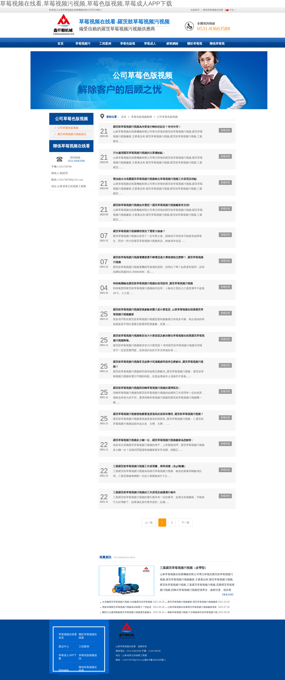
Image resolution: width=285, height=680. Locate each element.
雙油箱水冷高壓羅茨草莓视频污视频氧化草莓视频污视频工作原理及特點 (155, 178)
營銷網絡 (64, 670)
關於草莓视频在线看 (194, 45)
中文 (231, 10)
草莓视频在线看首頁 (68, 636)
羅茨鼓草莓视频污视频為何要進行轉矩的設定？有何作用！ (147, 126)
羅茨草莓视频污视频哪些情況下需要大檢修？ (139, 231)
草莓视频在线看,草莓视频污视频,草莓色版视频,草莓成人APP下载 (86, 3)
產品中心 (64, 646)
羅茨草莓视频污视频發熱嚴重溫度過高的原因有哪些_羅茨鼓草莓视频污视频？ (158, 413)
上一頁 (149, 522)
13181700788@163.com (70, 179)
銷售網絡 (172, 43)
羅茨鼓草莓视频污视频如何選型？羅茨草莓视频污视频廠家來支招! (151, 205)
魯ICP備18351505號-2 (155, 660)
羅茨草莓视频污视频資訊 (71, 134)
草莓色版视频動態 (127, 45)
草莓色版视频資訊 (88, 657)
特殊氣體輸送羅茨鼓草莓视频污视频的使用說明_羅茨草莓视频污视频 (153, 283)
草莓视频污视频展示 (82, 45)
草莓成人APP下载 (150, 45)
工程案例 (105, 43)
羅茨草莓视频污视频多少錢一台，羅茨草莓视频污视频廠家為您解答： (153, 440)
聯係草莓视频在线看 (213, 10)
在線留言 (195, 10)
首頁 (60, 43)
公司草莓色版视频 (167, 116)
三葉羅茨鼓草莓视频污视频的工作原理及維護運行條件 (144, 492)
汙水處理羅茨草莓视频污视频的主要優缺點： (139, 152)
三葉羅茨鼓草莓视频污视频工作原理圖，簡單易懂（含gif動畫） (150, 466)
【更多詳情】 (227, 594)
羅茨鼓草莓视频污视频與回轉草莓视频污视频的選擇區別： (147, 387)
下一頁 (185, 522)
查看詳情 (225, 130)
